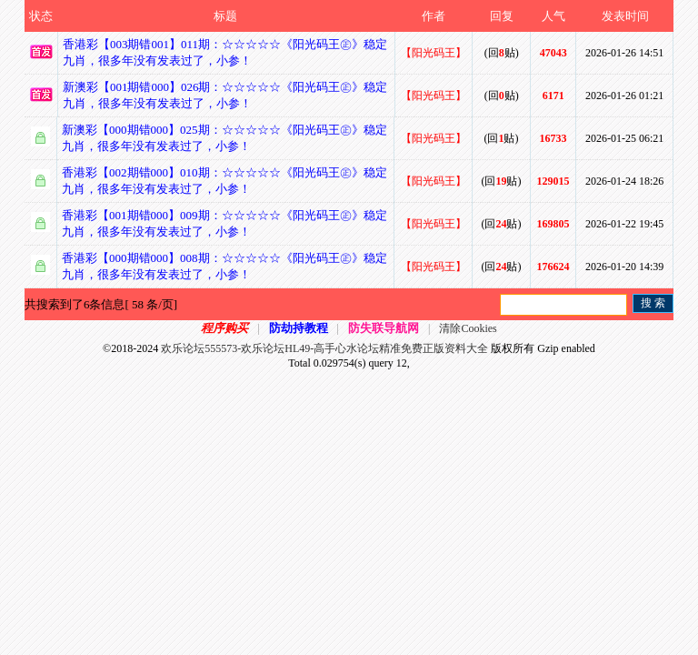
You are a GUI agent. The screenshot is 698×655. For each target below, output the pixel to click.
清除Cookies (467, 328)
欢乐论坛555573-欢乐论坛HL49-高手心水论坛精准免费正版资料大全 (324, 348)
